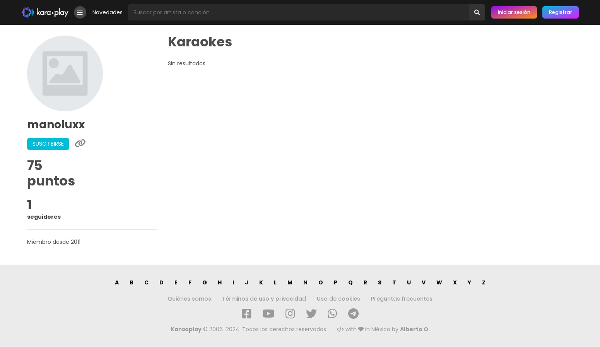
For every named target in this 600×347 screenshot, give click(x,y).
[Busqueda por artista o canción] (298, 12)
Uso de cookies (338, 299)
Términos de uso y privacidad (264, 299)
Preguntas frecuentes (401, 299)
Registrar (560, 12)
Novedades (107, 12)
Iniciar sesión (514, 12)
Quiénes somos (189, 299)
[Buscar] (477, 12)
